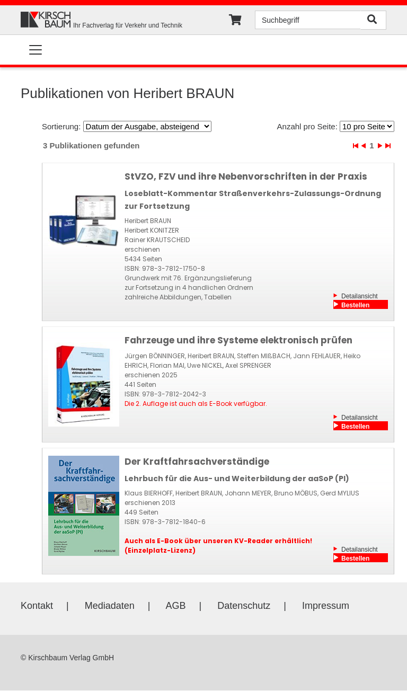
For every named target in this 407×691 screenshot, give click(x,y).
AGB (176, 605)
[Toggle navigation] (35, 49)
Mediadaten (110, 605)
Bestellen (355, 305)
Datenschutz (243, 605)
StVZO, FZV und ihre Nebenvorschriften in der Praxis (246, 176)
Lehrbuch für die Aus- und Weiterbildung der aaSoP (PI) (237, 478)
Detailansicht (359, 296)
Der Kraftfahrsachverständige (197, 461)
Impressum (325, 605)
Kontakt (37, 605)
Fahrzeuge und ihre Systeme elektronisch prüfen (238, 340)
